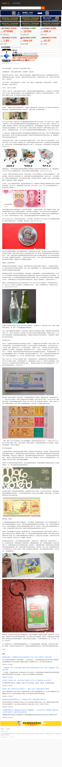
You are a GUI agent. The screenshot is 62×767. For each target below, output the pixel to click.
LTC (5, 84)
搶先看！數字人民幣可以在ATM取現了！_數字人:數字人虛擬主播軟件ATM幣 (25, 717)
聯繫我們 (2, 757)
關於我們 (8, 757)
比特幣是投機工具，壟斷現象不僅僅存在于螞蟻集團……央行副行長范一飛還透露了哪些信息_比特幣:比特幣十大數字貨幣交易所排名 (30, 739)
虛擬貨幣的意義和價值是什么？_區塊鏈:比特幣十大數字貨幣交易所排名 (24, 727)
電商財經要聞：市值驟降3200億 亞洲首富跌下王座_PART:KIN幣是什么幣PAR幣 (27, 685)
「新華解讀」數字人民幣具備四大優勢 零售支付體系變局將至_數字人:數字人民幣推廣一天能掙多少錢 (30, 697)
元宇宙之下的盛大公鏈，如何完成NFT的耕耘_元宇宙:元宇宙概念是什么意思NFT (27, 708)
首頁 (1, 84)
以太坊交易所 (12, 765)
